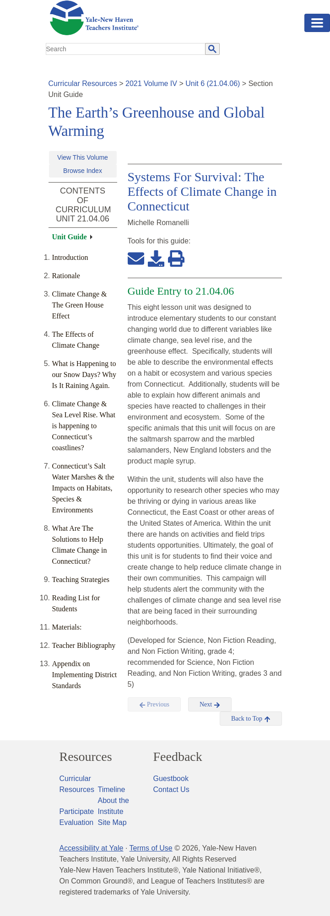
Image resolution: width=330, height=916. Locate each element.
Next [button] (210, 704)
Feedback (177, 756)
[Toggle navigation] (317, 23)
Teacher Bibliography (84, 645)
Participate (77, 811)
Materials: (67, 627)
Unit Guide (69, 237)
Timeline (111, 789)
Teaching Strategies (81, 579)
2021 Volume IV (151, 83)
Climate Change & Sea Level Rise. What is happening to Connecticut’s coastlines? (83, 426)
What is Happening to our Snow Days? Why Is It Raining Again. (84, 374)
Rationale (66, 276)
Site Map (112, 822)
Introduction (70, 257)
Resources (86, 756)
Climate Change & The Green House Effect (79, 305)
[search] (126, 48)
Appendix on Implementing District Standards (84, 675)
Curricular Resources (83, 83)
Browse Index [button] (82, 170)
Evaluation (77, 822)
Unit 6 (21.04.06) (212, 83)
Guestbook (171, 778)
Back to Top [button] (250, 718)
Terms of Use (150, 848)
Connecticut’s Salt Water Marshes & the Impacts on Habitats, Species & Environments (83, 488)
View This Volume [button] (82, 157)
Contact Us (171, 789)
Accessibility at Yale (92, 848)
